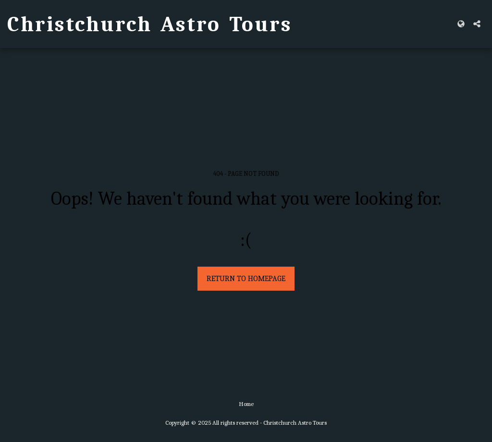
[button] (476, 24)
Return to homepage (246, 278)
